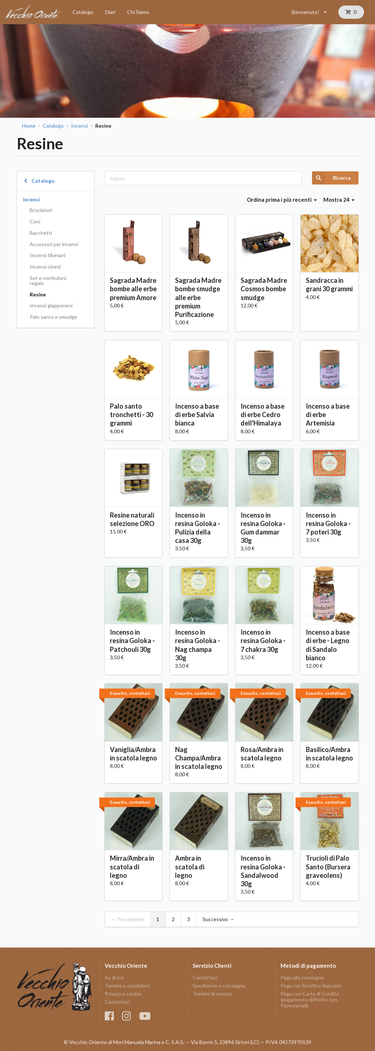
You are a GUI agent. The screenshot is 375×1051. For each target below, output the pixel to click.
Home (29, 125)
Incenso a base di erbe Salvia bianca (197, 414)
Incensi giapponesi (51, 305)
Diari (110, 12)
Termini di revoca (212, 993)
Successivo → (218, 919)
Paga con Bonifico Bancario (311, 985)
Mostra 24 (339, 199)
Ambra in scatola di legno (189, 866)
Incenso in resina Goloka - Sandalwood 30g (263, 870)
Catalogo (83, 12)
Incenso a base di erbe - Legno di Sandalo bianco (328, 644)
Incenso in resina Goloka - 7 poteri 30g (328, 523)
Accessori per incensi (54, 244)
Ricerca (331, 178)
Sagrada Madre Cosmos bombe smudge (264, 288)
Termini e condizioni (127, 985)
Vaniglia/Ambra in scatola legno (133, 753)
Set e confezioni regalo (48, 280)
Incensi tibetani (48, 255)
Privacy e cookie (123, 993)
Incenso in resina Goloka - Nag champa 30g (197, 644)
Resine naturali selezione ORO (132, 519)
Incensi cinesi (45, 266)
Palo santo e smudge (53, 317)
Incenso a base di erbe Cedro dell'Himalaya (263, 414)
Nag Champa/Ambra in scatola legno (198, 757)
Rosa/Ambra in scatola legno (262, 753)
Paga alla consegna (302, 978)
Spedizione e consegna (219, 985)
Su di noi (114, 978)
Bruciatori (41, 210)
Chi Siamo (138, 12)
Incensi (79, 125)
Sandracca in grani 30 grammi (329, 284)
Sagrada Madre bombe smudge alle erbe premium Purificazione (198, 297)
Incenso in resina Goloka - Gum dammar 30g (263, 527)
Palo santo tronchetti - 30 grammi (131, 414)
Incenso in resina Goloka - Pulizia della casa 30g (197, 527)
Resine (38, 294)
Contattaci (117, 1002)
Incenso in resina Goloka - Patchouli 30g (132, 640)
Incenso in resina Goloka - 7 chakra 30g (263, 640)
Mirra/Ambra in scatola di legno (132, 866)
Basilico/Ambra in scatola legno (329, 753)
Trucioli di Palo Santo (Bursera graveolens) (328, 866)
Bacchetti (41, 233)
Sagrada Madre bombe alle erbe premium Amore (133, 288)
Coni (35, 221)
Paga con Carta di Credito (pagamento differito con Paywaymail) (310, 999)
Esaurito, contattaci (130, 693)
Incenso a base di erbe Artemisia (328, 414)
